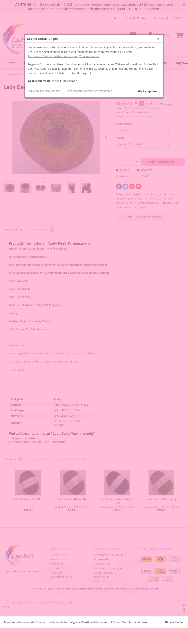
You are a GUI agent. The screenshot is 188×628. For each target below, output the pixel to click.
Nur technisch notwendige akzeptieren (88, 91)
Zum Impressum (89, 56)
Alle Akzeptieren (147, 91)
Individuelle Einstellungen (44, 91)
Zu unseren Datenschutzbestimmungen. (53, 56)
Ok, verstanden (174, 622)
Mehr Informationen (134, 622)
